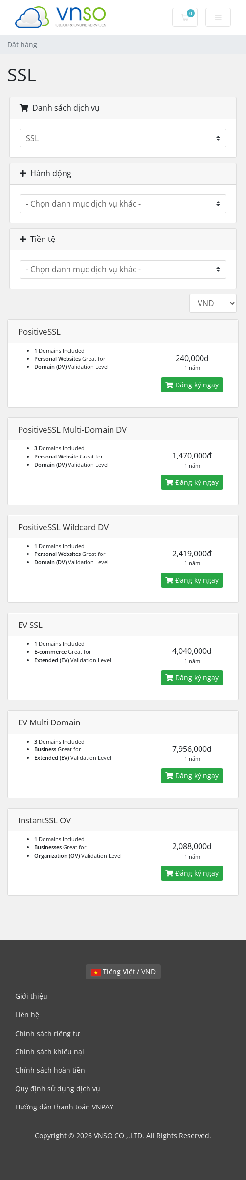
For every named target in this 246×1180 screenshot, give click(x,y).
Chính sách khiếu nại (49, 1051)
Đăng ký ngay (192, 384)
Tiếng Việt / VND (123, 971)
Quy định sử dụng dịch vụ (57, 1088)
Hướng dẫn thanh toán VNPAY (64, 1106)
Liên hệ (27, 1014)
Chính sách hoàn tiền (50, 1070)
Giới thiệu (31, 996)
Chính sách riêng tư (47, 1033)
